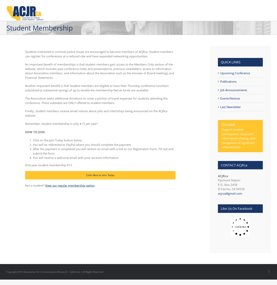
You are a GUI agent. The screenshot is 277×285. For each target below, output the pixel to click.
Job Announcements (233, 90)
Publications (228, 81)
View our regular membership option (70, 185)
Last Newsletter (230, 107)
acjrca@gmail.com (230, 193)
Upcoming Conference (235, 73)
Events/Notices (230, 98)
